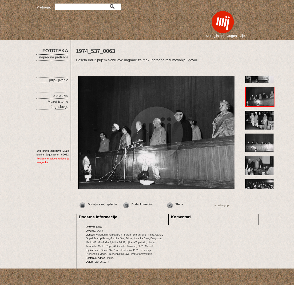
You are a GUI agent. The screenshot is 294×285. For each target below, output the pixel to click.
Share (179, 204)
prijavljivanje (58, 80)
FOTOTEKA (55, 50)
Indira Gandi (155, 234)
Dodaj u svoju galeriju (102, 204)
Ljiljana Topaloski (136, 242)
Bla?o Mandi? (145, 246)
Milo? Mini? (104, 242)
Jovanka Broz (141, 238)
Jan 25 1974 (102, 261)
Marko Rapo (105, 246)
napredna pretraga (53, 57)
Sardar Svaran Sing (135, 234)
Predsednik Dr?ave (118, 253)
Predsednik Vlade (96, 253)
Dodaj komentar (142, 204)
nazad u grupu (222, 205)
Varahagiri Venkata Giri (109, 234)
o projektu (60, 96)
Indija (98, 226)
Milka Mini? (118, 242)
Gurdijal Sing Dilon (121, 238)
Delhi (100, 230)
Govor (104, 250)
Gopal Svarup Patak (97, 238)
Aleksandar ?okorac (124, 246)
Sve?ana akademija (120, 250)
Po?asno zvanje (142, 250)
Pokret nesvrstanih (141, 253)
